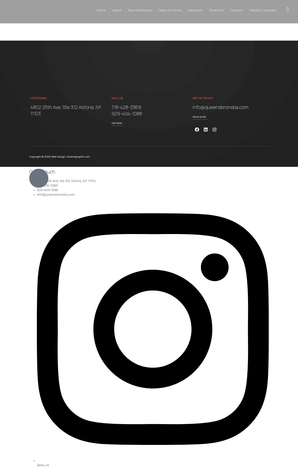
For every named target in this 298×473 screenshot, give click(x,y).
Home (101, 10)
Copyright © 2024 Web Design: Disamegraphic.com (59, 156)
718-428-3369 (126, 107)
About (117, 10)
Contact (236, 10)
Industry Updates (263, 10)
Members (195, 10)
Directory (216, 10)
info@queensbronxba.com (220, 107)
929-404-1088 (127, 113)
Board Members (140, 10)
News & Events (170, 10)
